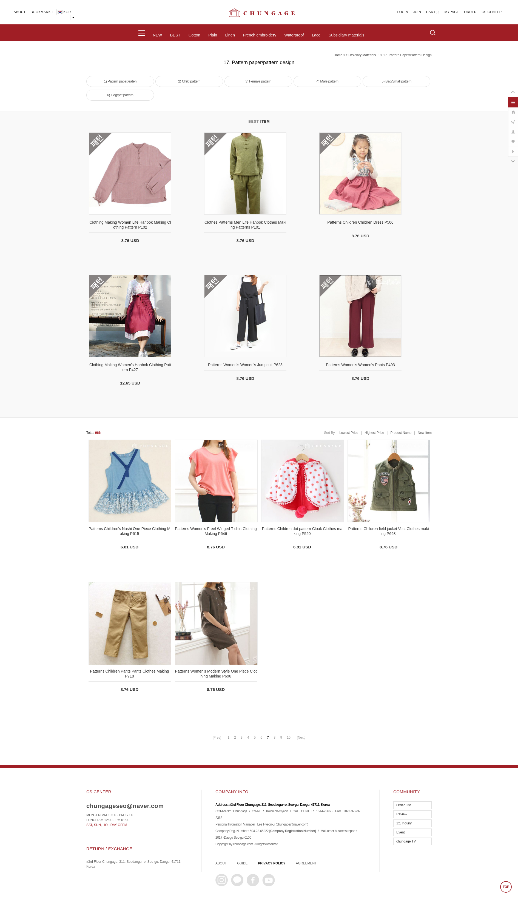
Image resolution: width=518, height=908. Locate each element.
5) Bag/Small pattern (396, 81)
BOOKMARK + (42, 12)
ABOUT (20, 12)
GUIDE (242, 863)
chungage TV (406, 841)
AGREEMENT (306, 863)
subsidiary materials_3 (362, 55)
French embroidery (259, 35)
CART (431, 12)
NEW (157, 35)
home (338, 55)
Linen (230, 35)
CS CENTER (492, 12)
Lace (316, 35)
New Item (425, 433)
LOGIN (402, 12)
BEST (175, 35)
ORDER (470, 12)
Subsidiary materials (347, 35)
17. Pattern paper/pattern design (407, 55)
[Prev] (216, 737)
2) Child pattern (189, 81)
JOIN (417, 12)
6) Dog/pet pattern (120, 95)
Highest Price (374, 433)
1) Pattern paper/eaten (120, 81)
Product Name (400, 433)
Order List (403, 805)
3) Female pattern (258, 81)
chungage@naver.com (292, 825)
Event (400, 832)
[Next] (301, 737)
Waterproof (294, 35)
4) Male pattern (327, 81)
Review (401, 814)
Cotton (194, 35)
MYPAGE (452, 12)
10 (288, 737)
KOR (64, 12)
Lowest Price (348, 433)
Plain (212, 35)
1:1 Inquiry (404, 823)
